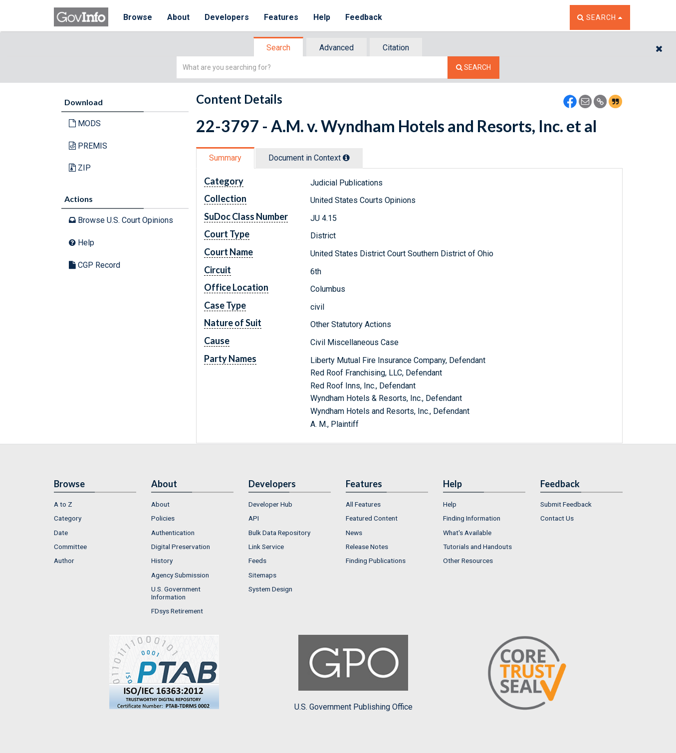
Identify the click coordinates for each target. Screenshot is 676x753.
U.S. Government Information (176, 593)
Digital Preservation (180, 547)
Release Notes (367, 547)
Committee (70, 547)
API (253, 518)
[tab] (278, 47)
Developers (227, 17)
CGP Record (94, 265)
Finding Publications (376, 561)
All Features (363, 504)
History (162, 561)
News (354, 533)
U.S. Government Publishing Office (353, 673)
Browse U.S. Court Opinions (121, 220)
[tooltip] (346, 158)
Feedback (363, 17)
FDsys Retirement (177, 611)
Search (278, 47)
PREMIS (88, 146)
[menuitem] (95, 504)
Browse (137, 17)
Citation (396, 47)
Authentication (173, 533)
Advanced (336, 47)
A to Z (63, 504)
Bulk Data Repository (279, 533)
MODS (85, 123)
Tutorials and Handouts (477, 547)
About (178, 17)
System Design (270, 589)
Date (61, 533)
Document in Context (309, 158)
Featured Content (372, 518)
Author (64, 561)
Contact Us (557, 518)
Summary (225, 158)
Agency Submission (180, 575)
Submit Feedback (566, 504)
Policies (163, 518)
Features (281, 17)
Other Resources (468, 561)
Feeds (257, 561)
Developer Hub (270, 504)
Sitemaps (262, 575)
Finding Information (471, 518)
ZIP (80, 168)
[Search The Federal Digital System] (473, 67)
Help (321, 17)
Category (67, 518)
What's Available (467, 533)
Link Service (266, 547)
